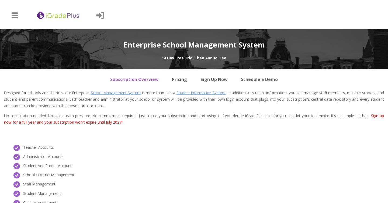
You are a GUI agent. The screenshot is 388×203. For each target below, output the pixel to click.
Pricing (179, 79)
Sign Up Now (213, 79)
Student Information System (201, 92)
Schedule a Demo (259, 79)
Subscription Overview (134, 79)
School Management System (116, 92)
